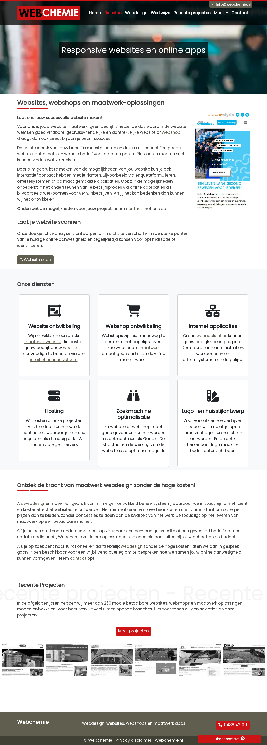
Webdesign (136, 13)
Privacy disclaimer (133, 740)
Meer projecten (133, 631)
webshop (171, 132)
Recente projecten (192, 13)
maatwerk (149, 347)
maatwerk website (42, 342)
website (71, 347)
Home (95, 13)
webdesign (35, 503)
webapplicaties (211, 336)
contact (134, 208)
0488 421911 (232, 725)
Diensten (113, 13)
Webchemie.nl (169, 740)
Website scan (35, 259)
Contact (239, 13)
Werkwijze (160, 13)
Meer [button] (219, 13)
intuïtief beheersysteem (54, 360)
